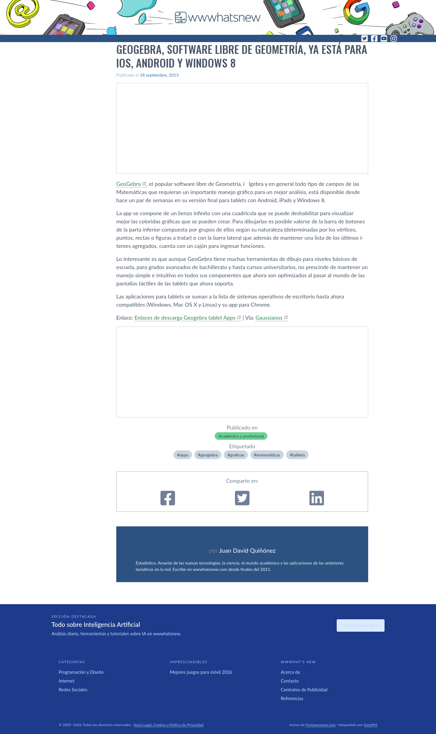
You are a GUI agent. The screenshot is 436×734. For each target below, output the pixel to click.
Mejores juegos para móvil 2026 (201, 672)
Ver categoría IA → (360, 625)
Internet (66, 680)
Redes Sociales (73, 689)
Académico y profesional (241, 436)
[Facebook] (374, 38)
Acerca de (290, 672)
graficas (237, 454)
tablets (298, 454)
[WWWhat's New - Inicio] (218, 17)
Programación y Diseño (81, 672)
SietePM (370, 724)
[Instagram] (393, 38)
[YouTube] (384, 38)
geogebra (209, 454)
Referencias (292, 698)
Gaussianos (269, 317)
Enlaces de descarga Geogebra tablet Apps (184, 317)
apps (184, 454)
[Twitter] (364, 38)
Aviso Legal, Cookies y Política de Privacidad (169, 724)
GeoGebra (128, 183)
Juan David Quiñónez (247, 550)
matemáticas (268, 454)
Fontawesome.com (320, 724)
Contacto (290, 680)
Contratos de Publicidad (304, 689)
